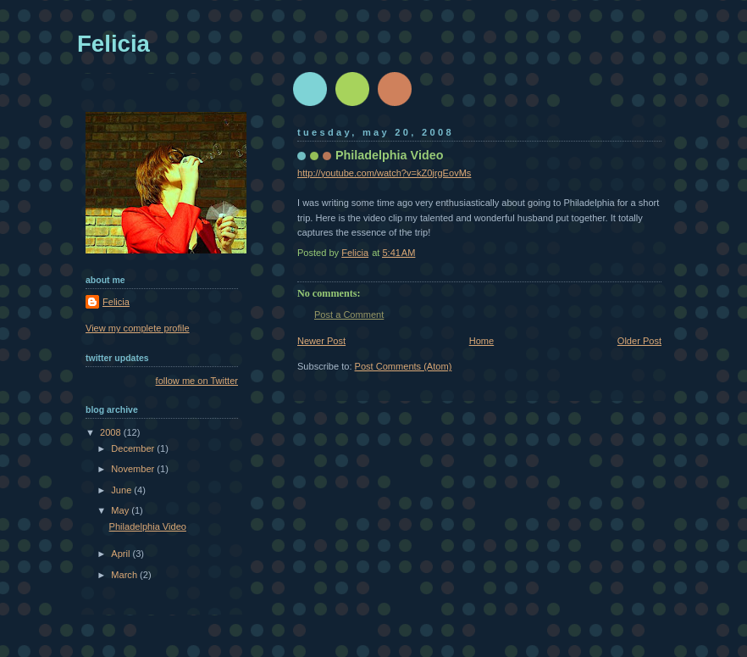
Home (481, 341)
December (134, 448)
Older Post (639, 341)
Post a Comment (349, 314)
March (125, 575)
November (134, 469)
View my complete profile (138, 328)
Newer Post (321, 341)
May (121, 510)
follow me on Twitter (197, 381)
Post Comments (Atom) (403, 366)
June (122, 490)
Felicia (113, 44)
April (121, 553)
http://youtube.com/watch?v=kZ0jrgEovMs (384, 173)
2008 (112, 432)
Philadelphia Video (147, 526)
